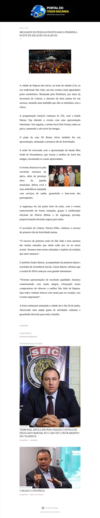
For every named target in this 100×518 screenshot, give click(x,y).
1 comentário (33, 440)
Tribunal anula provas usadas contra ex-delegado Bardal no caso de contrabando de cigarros (49, 433)
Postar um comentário (28, 336)
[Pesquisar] (79, 6)
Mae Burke (56, 512)
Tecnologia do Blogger (50, 508)
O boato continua (32, 490)
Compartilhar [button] (24, 325)
